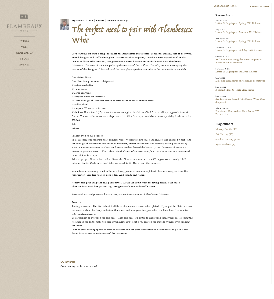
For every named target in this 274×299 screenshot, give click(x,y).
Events (24, 64)
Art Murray (224, 134)
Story (24, 58)
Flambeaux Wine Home (24, 22)
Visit (24, 47)
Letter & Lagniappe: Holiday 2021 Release (238, 50)
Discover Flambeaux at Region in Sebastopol (240, 80)
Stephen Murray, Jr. (227, 139)
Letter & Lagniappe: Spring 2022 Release (238, 41)
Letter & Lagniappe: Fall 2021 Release (236, 71)
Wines (24, 41)
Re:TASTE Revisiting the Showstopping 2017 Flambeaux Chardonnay (240, 61)
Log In (233, 6)
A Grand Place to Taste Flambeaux (234, 89)
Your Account (221, 6)
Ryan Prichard (225, 144)
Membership (24, 52)
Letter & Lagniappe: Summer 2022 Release (239, 32)
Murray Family (226, 129)
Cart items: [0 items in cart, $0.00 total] (259, 6)
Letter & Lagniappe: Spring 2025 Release (238, 23)
